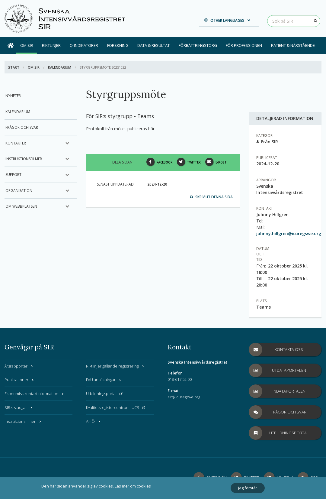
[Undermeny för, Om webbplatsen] (67, 206)
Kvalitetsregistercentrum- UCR (115, 407)
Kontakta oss (276, 349)
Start (13, 67)
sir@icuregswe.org (184, 397)
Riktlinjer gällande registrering (115, 366)
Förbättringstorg (198, 45)
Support (13, 174)
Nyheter (13, 95)
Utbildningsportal (104, 393)
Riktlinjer (51, 45)
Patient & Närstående (293, 45)
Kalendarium (59, 67)
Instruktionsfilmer (23, 158)
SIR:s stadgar (19, 407)
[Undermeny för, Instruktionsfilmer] (67, 159)
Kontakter (15, 143)
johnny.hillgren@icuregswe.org (288, 233)
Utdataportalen (277, 370)
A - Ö (93, 421)
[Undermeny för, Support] (67, 175)
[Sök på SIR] (293, 21)
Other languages (227, 20)
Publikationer (19, 379)
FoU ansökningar (104, 379)
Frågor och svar (21, 127)
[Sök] (315, 20)
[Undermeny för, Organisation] (67, 191)
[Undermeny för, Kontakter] (67, 143)
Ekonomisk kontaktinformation (34, 393)
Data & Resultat (153, 45)
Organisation (18, 190)
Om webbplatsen (21, 206)
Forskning (118, 45)
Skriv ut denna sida (211, 196)
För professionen (244, 45)
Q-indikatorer (84, 45)
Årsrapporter (19, 366)
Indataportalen (277, 391)
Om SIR (26, 45)
